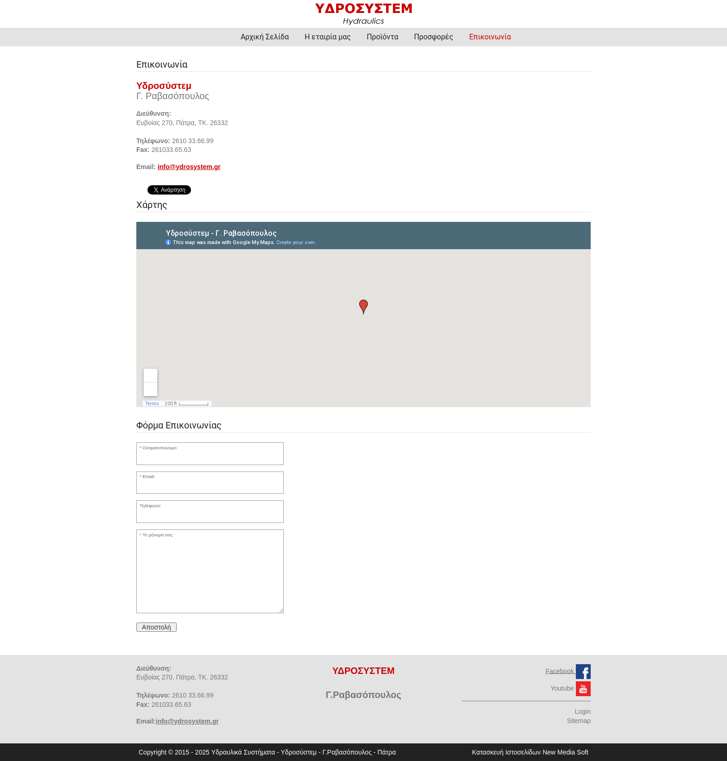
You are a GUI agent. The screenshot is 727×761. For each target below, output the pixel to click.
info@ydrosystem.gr (189, 166)
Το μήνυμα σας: (158, 534)
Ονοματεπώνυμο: (160, 447)
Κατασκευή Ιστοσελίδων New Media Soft (530, 752)
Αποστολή (156, 627)
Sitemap (579, 720)
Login (583, 711)
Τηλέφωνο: (150, 505)
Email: (149, 476)
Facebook (561, 670)
